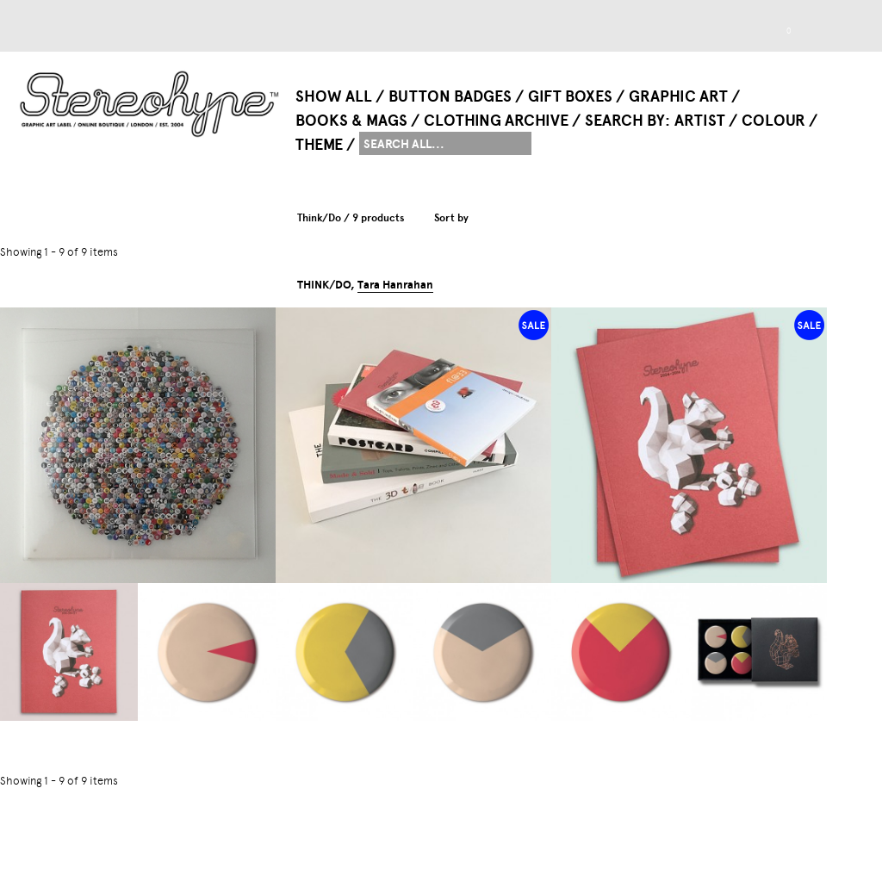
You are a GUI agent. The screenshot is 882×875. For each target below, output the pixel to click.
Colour (773, 120)
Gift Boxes (570, 96)
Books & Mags (351, 120)
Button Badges (450, 96)
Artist (699, 120)
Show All (333, 96)
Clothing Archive (496, 120)
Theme (319, 144)
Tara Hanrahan (395, 285)
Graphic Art (678, 96)
